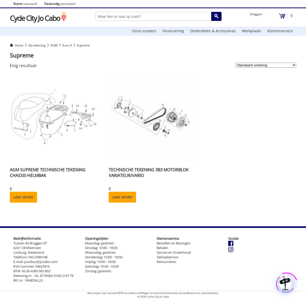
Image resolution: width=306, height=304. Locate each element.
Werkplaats (251, 30)
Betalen (162, 247)
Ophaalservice (167, 257)
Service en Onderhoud (174, 252)
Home (19, 45)
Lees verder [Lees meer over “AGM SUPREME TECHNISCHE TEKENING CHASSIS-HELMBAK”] (23, 197)
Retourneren (166, 261)
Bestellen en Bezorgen (173, 243)
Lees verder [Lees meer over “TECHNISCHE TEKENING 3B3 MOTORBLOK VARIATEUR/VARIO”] (122, 197)
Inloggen (256, 14)
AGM (54, 45)
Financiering (173, 30)
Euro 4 (67, 45)
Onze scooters (144, 30)
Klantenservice (280, 30)
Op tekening (37, 45)
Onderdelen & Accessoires (213, 30)
